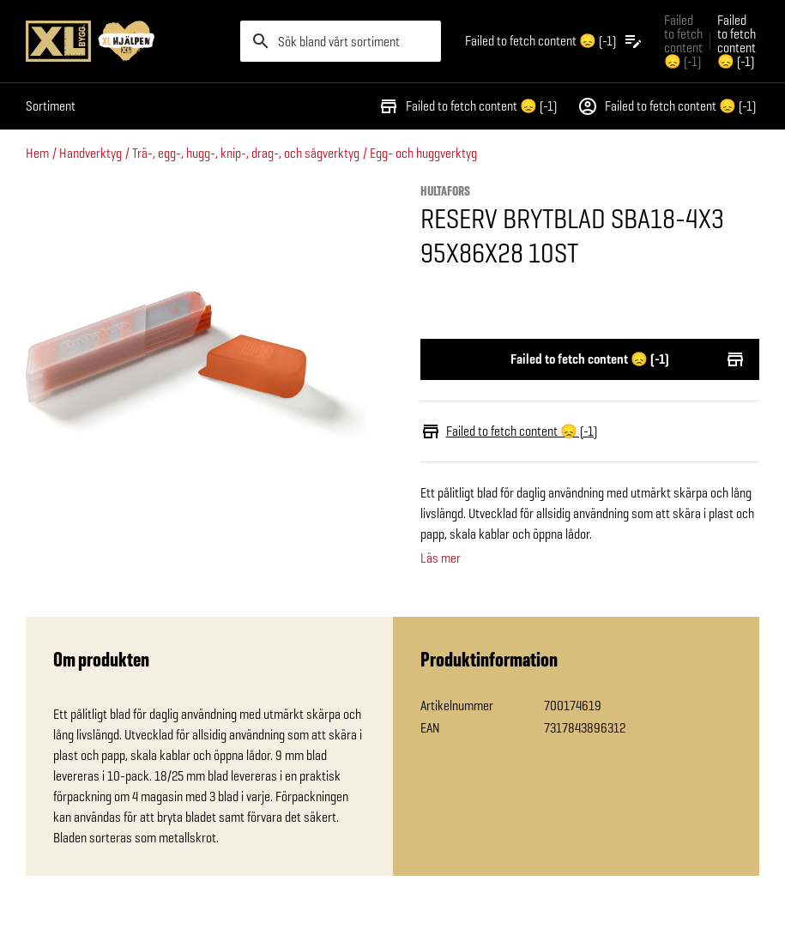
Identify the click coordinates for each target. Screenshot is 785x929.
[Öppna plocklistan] (554, 41)
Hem (37, 153)
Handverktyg (90, 153)
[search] (340, 41)
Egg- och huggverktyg (423, 153)
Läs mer (440, 558)
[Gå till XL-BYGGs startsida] (126, 41)
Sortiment (50, 106)
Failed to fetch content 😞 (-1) (467, 106)
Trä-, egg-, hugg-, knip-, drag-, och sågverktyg (245, 153)
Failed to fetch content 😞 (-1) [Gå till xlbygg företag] (683, 40)
